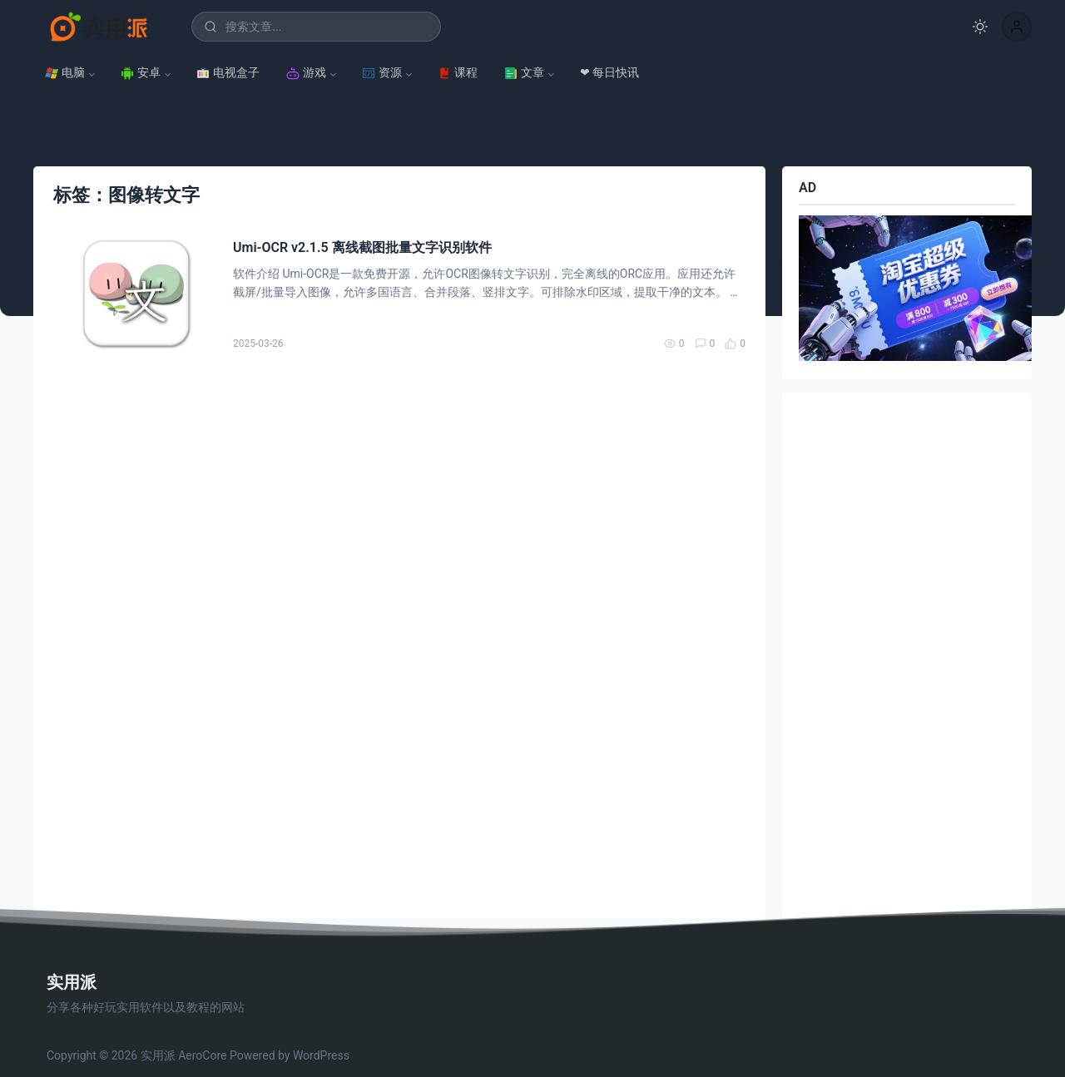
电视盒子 (228, 73)
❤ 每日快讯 (609, 72)
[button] (1017, 27)
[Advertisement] (907, 655)
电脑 (65, 73)
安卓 (141, 73)
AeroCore (202, 1055)
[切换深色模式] (980, 27)
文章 (524, 73)
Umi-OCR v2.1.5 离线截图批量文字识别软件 (362, 247)
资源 (382, 73)
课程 (458, 73)
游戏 (306, 73)
